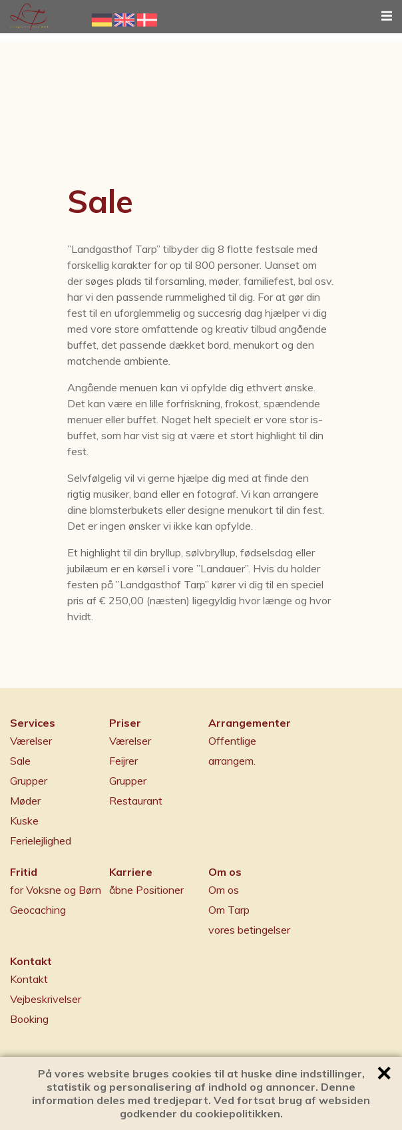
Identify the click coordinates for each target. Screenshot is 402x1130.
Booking (29, 1019)
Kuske (24, 820)
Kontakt (29, 979)
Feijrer (123, 760)
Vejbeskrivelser (45, 999)
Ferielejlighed (40, 840)
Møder (25, 800)
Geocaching (38, 909)
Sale (20, 760)
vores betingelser (249, 929)
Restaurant (135, 800)
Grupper (28, 780)
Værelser (31, 740)
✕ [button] (383, 1073)
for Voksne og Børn (55, 889)
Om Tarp (229, 909)
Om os (223, 889)
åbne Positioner (146, 889)
